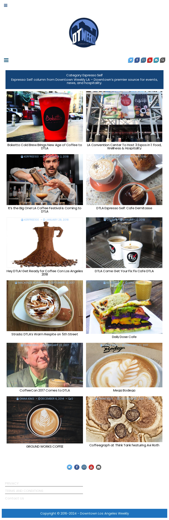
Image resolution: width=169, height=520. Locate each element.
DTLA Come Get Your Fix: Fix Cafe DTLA (124, 271)
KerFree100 (111, 93)
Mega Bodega (124, 390)
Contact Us (14, 498)
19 (152, 398)
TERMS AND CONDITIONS (24, 490)
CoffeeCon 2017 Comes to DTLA (45, 390)
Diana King (31, 345)
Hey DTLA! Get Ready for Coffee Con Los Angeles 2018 (45, 273)
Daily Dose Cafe (124, 336)
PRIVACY (12, 483)
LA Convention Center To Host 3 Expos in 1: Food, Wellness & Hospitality (124, 146)
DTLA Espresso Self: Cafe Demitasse (124, 208)
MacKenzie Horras (31, 282)
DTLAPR (111, 219)
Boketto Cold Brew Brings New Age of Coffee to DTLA (44, 146)
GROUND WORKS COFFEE (44, 446)
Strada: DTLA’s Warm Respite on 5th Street (44, 334)
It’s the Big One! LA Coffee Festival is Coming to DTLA (44, 210)
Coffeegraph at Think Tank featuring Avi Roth (124, 445)
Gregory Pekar (30, 93)
